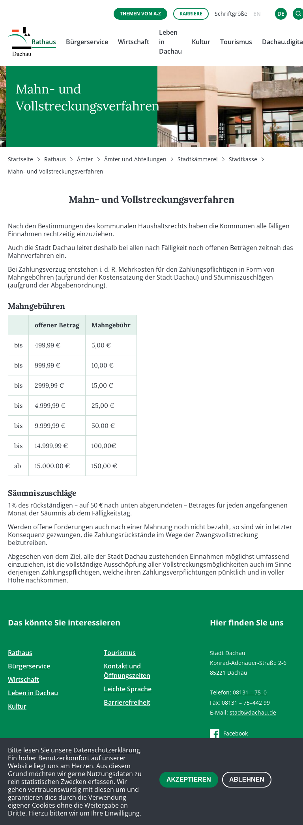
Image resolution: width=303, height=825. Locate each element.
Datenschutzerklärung (106, 750)
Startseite (20, 159)
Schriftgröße (231, 13)
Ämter (85, 159)
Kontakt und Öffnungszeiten (127, 671)
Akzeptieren (188, 779)
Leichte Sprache (128, 689)
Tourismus (236, 41)
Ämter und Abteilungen (135, 159)
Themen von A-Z (140, 13)
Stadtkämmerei (198, 159)
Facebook (235, 733)
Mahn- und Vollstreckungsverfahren (55, 171)
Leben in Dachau (33, 693)
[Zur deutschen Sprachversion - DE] (281, 14)
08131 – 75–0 (250, 692)
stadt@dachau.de (253, 712)
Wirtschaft (133, 41)
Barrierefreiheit (127, 702)
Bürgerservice (87, 41)
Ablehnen (246, 779)
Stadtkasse (243, 159)
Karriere (191, 13)
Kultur (201, 41)
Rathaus (44, 41)
